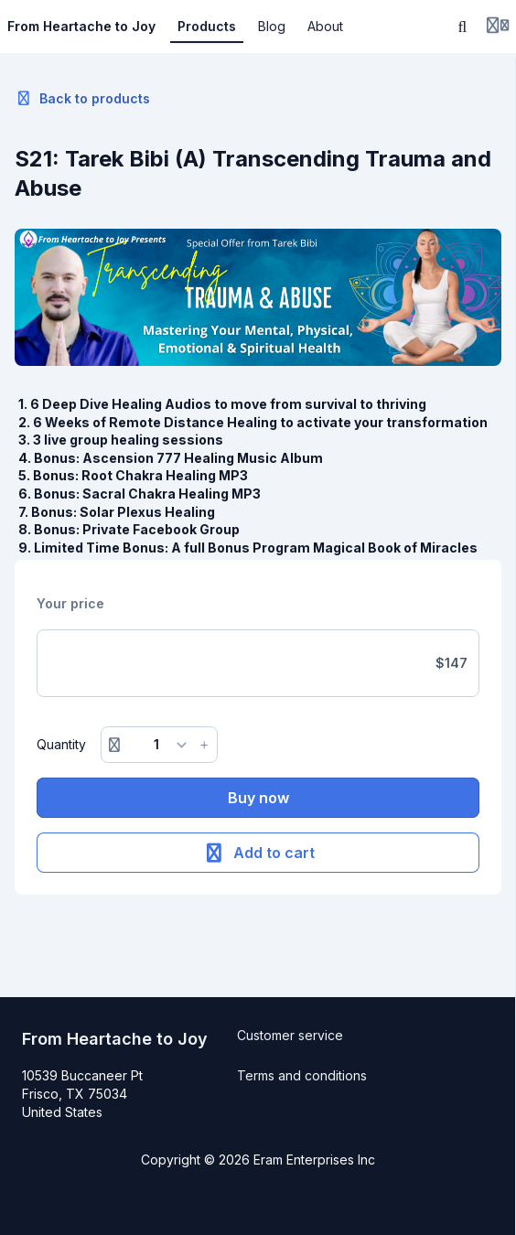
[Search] (463, 26)
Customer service (290, 1035)
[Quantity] (159, 744)
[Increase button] (204, 744)
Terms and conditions (302, 1075)
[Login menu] (498, 26)
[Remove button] (114, 744)
